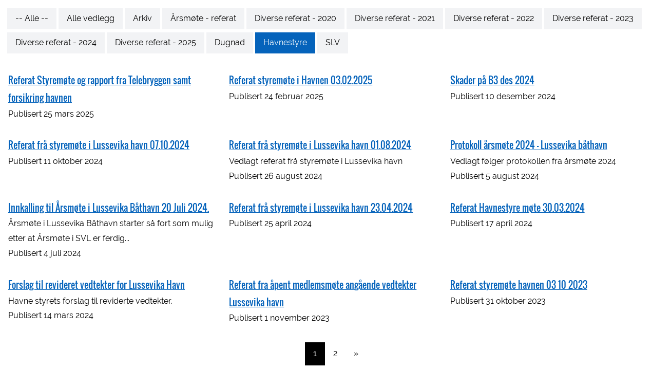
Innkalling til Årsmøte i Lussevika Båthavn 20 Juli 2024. (108, 207)
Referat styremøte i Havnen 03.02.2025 (300, 80)
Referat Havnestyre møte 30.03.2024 (517, 207)
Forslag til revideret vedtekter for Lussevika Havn (96, 284)
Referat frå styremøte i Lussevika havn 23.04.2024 (321, 207)
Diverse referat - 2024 (56, 42)
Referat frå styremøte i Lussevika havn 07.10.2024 (98, 145)
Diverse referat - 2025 (155, 42)
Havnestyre (285, 42)
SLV (332, 42)
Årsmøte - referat (203, 18)
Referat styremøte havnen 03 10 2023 (518, 284)
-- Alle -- (31, 18)
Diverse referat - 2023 (593, 18)
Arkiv (142, 18)
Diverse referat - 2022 (493, 18)
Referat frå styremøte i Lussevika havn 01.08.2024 (320, 145)
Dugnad (230, 42)
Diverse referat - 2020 (295, 18)
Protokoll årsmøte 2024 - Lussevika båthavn (528, 145)
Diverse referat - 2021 (395, 18)
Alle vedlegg (90, 18)
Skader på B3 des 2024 (492, 80)
